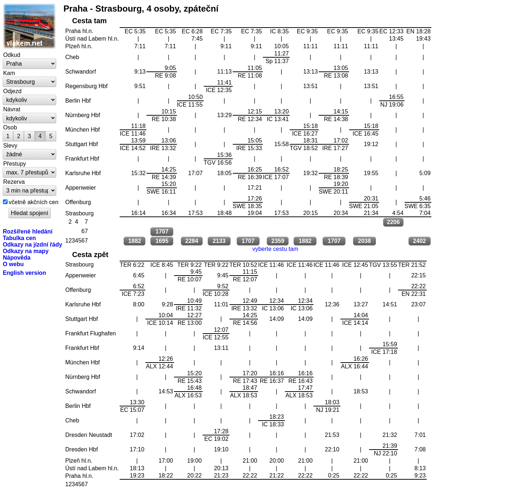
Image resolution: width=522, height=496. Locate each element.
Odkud (11, 54)
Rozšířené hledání (28, 231)
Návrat (11, 109)
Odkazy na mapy (26, 251)
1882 (134, 241)
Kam (9, 73)
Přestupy (14, 163)
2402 (419, 241)
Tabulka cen (19, 238)
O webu (13, 264)
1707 (162, 231)
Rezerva (14, 181)
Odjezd (12, 91)
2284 (191, 241)
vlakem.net (30, 26)
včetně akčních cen (33, 202)
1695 (162, 241)
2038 (364, 241)
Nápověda (17, 257)
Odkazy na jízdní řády (32, 244)
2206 (393, 222)
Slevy (10, 145)
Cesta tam (89, 21)
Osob (10, 127)
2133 (218, 241)
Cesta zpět (90, 255)
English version (24, 272)
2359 (278, 241)
